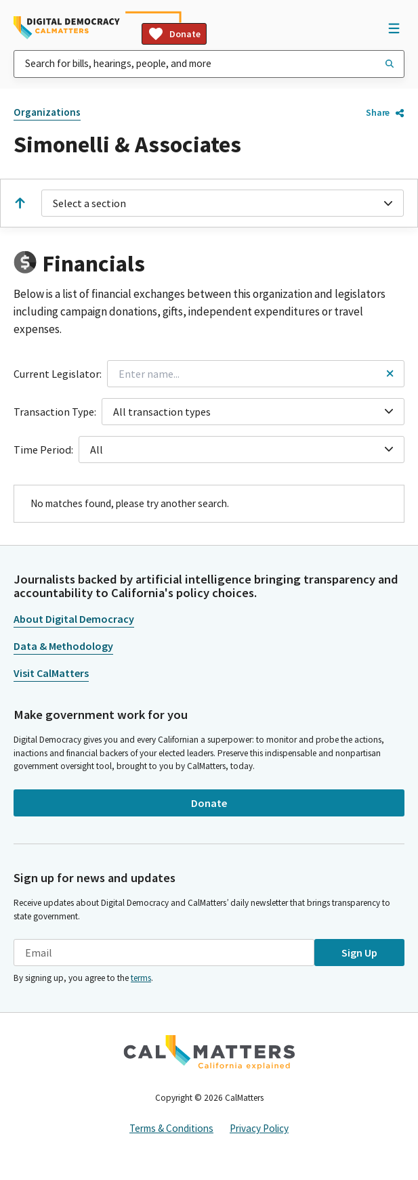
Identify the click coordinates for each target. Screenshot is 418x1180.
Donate (174, 34)
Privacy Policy (259, 1128)
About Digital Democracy (74, 619)
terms (141, 978)
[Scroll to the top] (19, 203)
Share (385, 112)
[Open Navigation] (393, 28)
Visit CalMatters (51, 673)
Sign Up (359, 952)
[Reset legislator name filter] (389, 373)
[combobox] (209, 64)
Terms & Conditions (171, 1128)
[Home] (67, 27)
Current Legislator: (58, 373)
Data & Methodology (63, 646)
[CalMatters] (209, 1052)
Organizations (47, 112)
